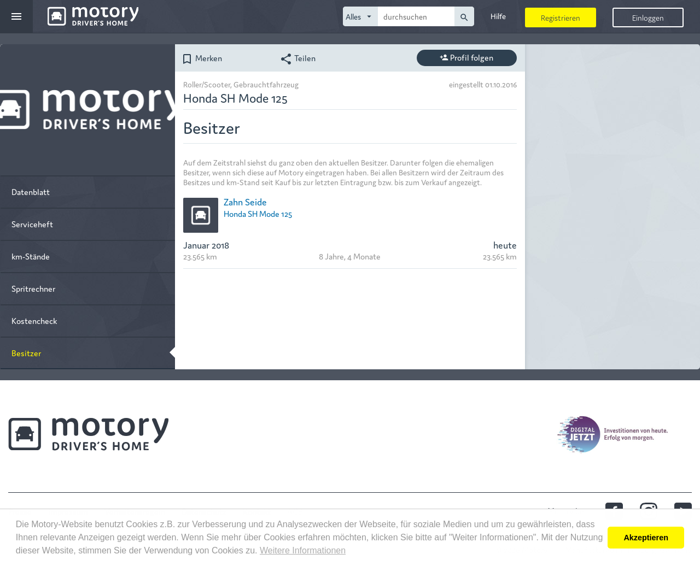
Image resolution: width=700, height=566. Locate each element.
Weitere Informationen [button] (303, 550)
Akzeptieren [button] (645, 537)
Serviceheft (32, 224)
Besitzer (26, 352)
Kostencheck (34, 320)
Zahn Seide (245, 201)
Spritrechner (33, 288)
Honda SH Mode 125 (258, 213)
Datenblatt (30, 191)
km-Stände (30, 256)
